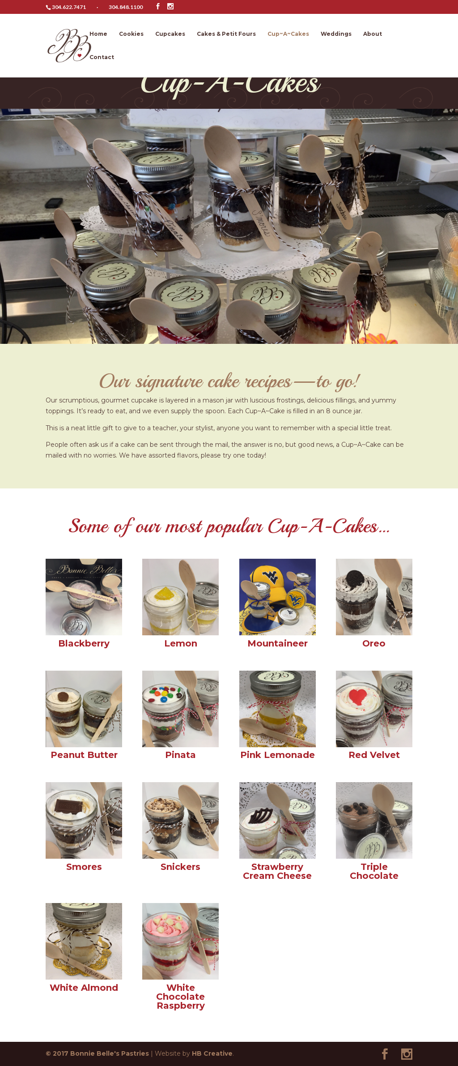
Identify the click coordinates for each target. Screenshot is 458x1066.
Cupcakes (170, 34)
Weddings (336, 34)
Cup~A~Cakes (288, 34)
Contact (101, 57)
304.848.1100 (126, 7)
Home (98, 34)
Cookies (131, 34)
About (372, 34)
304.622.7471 (69, 7)
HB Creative (212, 1053)
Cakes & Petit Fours (226, 34)
